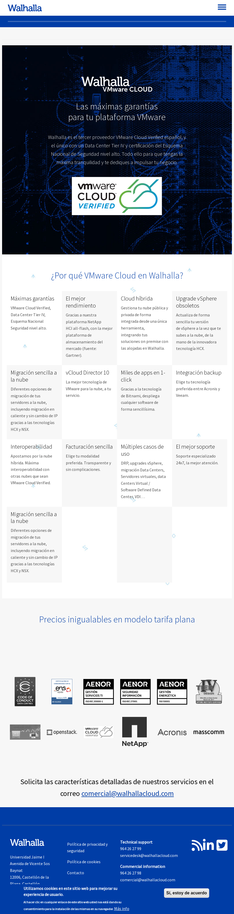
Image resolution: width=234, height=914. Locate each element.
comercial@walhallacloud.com (127, 793)
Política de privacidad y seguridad (87, 847)
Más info (121, 908)
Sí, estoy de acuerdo (186, 893)
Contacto (75, 872)
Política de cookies (84, 861)
